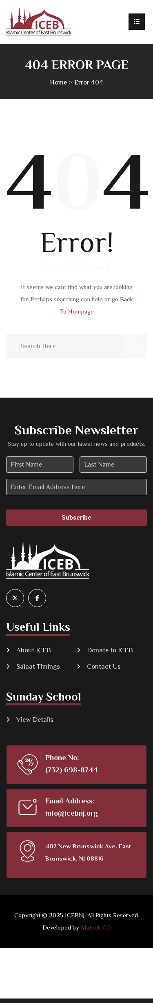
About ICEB (33, 650)
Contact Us (104, 666)
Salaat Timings (38, 666)
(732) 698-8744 (71, 770)
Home (58, 82)
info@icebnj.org (71, 813)
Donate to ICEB (110, 650)
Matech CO (96, 927)
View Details (34, 719)
